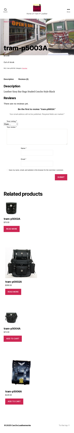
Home (6, 23)
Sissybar (11, 23)
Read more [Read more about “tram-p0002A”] (13, 293)
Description (9, 81)
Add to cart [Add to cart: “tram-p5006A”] (14, 403)
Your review (12, 129)
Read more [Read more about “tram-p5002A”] (11, 231)
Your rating (12, 123)
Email (23, 161)
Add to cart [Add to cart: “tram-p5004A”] (12, 340)
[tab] (9, 81)
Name (23, 150)
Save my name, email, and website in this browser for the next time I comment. (36, 172)
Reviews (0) (23, 81)
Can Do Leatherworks (21, 427)
